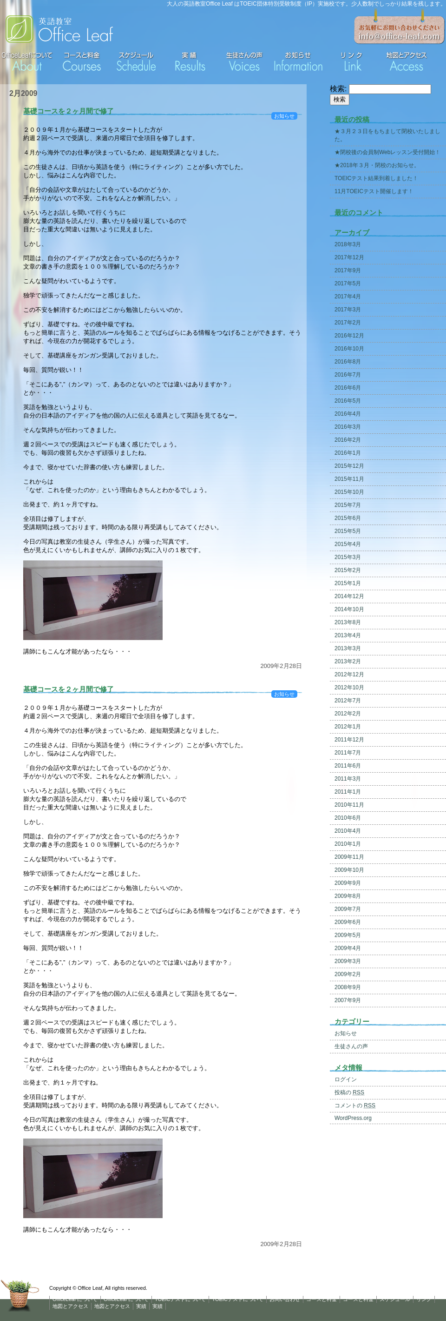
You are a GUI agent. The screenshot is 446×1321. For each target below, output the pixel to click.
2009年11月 (349, 857)
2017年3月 (347, 309)
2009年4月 (347, 948)
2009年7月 (347, 909)
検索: (338, 89)
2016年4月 (347, 414)
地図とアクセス (70, 1306)
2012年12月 (349, 674)
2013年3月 (347, 648)
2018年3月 (347, 244)
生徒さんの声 (351, 1046)
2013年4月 (347, 635)
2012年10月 (349, 687)
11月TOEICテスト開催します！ (373, 191)
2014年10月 (349, 609)
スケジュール (395, 1299)
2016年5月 (347, 401)
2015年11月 (349, 479)
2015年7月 (347, 505)
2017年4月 (347, 296)
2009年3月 (347, 961)
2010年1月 (347, 844)
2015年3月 (347, 557)
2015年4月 (347, 544)
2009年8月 (347, 896)
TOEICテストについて (180, 1299)
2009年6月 (347, 922)
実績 (141, 1306)
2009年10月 (349, 870)
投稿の (349, 1092)
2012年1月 (347, 726)
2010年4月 (347, 831)
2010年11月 (349, 805)
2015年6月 (347, 518)
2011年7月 (347, 752)
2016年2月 (347, 440)
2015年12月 (349, 466)
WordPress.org (353, 1118)
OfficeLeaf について (75, 1299)
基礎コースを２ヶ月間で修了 (68, 111)
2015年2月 (347, 570)
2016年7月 (347, 374)
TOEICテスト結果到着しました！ (376, 178)
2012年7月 (347, 700)
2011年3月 (347, 778)
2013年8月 (347, 622)
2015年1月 (347, 583)
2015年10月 (349, 492)
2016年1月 (347, 453)
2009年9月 (347, 883)
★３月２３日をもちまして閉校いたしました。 (387, 135)
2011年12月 (349, 739)
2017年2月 (347, 322)
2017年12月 (349, 257)
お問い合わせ (284, 1299)
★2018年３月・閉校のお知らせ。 (377, 165)
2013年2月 (347, 661)
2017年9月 (347, 270)
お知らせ (284, 116)
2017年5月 (347, 283)
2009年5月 (347, 935)
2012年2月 (347, 713)
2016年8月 (347, 361)
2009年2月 (347, 974)
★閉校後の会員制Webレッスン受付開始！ (387, 152)
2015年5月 (347, 531)
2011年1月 (347, 792)
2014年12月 (349, 596)
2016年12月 (349, 335)
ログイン (345, 1079)
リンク (424, 1299)
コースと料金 (321, 1299)
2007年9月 (347, 1000)
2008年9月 (347, 987)
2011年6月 (347, 765)
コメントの (354, 1105)
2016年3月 (347, 427)
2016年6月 (347, 387)
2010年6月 (347, 818)
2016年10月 (349, 348)
